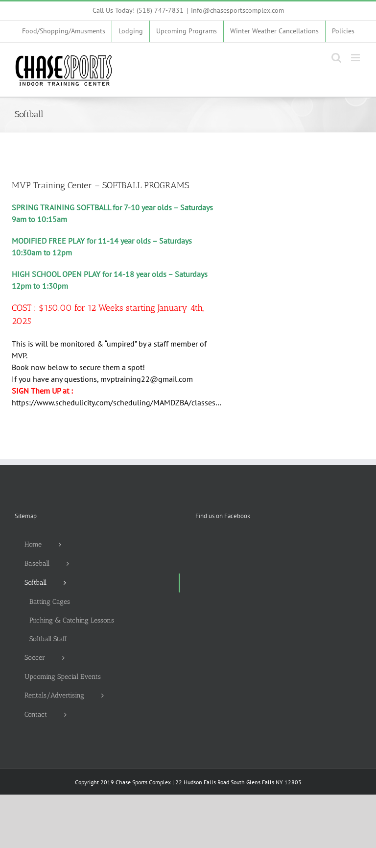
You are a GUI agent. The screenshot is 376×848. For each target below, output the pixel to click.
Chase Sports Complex (143, 782)
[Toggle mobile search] (336, 57)
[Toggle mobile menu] (356, 57)
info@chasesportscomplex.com (237, 10)
